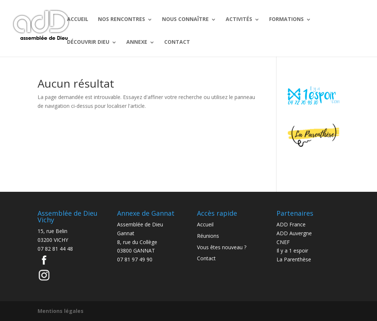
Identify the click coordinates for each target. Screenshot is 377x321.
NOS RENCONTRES (121, 18)
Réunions (208, 235)
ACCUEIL (77, 18)
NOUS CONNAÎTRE (185, 18)
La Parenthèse (293, 259)
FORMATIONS (286, 18)
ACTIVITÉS (239, 18)
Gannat (125, 233)
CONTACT (177, 41)
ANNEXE (136, 41)
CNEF (283, 242)
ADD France (291, 224)
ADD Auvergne (294, 233)
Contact (206, 258)
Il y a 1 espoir (292, 250)
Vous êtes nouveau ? (221, 247)
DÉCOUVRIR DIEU (88, 41)
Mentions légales (61, 310)
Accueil (205, 224)
